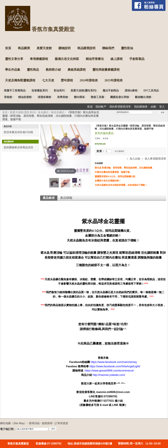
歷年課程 (67, 80)
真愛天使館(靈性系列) (23, 112)
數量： (101, 151)
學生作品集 (12, 69)
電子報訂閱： (8, 429)
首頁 (8, 48)
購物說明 (64, 48)
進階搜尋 (47, 423)
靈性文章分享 (14, 59)
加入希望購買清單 (155, 158)
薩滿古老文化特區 (67, 59)
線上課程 (117, 59)
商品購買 (24, 48)
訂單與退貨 (61, 423)
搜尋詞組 (34, 423)
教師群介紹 (53, 69)
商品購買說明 (86, 48)
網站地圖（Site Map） (13, 423)
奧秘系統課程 (77, 69)
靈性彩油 (127, 48)
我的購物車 (141, 106)
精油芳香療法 (95, 59)
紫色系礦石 (58, 112)
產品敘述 (49, 198)
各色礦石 (43, 112)
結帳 (153, 106)
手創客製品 (136, 59)
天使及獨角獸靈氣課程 (20, 80)
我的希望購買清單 (120, 106)
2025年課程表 (113, 80)
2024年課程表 (89, 80)
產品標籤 (66, 198)
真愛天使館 (44, 48)
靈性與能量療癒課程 (106, 69)
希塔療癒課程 (39, 59)
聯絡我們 (108, 48)
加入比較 (135, 158)
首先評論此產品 (104, 133)
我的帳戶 (100, 106)
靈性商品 (33, 69)
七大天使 (48, 80)
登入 (162, 106)
